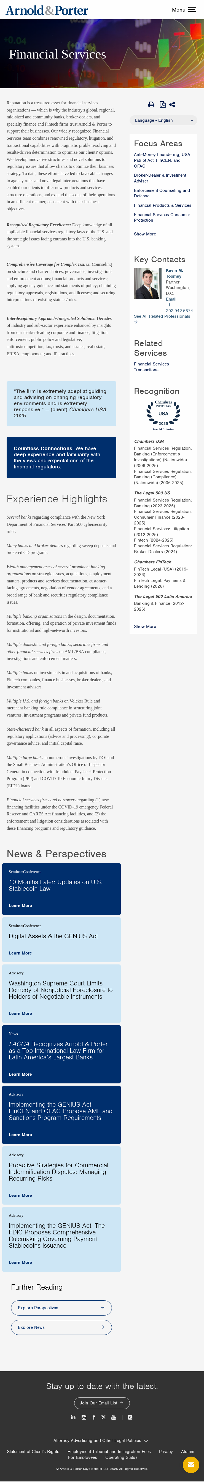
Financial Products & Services (162, 205)
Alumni (187, 1452)
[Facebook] (93, 1417)
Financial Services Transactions (151, 367)
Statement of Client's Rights (33, 1452)
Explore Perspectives (38, 1308)
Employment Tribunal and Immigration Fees (109, 1452)
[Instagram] (84, 1417)
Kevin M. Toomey (174, 273)
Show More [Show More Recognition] (145, 626)
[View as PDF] (163, 104)
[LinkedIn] (73, 1417)
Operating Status (121, 1458)
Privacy (166, 1452)
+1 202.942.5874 (179, 308)
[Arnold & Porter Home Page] (47, 9)
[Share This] (174, 104)
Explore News (31, 1328)
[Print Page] (152, 104)
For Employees (82, 1458)
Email (171, 299)
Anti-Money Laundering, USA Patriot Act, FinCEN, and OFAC (162, 160)
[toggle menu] (183, 9)
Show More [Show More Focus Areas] (145, 234)
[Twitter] (103, 1417)
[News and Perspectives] (127, 1417)
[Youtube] (114, 1417)
